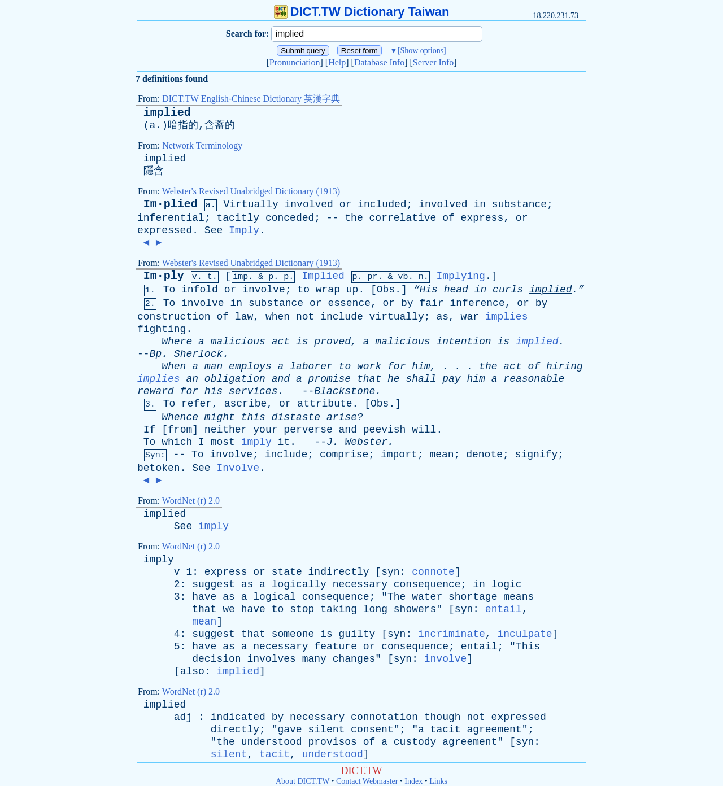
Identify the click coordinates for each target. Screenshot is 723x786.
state (287, 572)
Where (177, 341)
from (180, 429)
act (281, 341)
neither (225, 429)
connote (433, 572)
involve (263, 289)
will (424, 429)
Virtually (250, 204)
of (448, 218)
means (518, 596)
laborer (311, 366)
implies (506, 316)
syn (390, 572)
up (352, 289)
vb (403, 277)
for (396, 366)
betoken (158, 468)
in (479, 204)
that (369, 379)
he (393, 379)
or (345, 204)
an (192, 379)
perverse (308, 429)
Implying (460, 276)
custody (415, 742)
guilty (357, 634)
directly (235, 729)
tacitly (237, 218)
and (281, 379)
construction (174, 316)
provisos (332, 742)
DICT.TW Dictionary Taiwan (362, 12)
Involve (237, 468)
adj (183, 717)
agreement (494, 729)
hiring (564, 366)
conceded (289, 218)
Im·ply (163, 275)
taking (338, 609)
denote (484, 454)
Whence (180, 417)
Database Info (379, 62)
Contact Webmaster (367, 781)
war (470, 316)
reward (155, 391)
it (284, 442)
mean (441, 454)
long (375, 609)
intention (463, 341)
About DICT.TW (302, 781)
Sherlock (198, 354)
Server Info (433, 62)
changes (354, 659)
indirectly (338, 572)
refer (196, 403)
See (213, 230)
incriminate (451, 634)
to (303, 289)
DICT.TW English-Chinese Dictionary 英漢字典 (251, 98)
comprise (344, 454)
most (223, 442)
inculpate (524, 634)
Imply (244, 230)
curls (508, 289)
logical (274, 596)
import (399, 454)
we (229, 609)
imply (256, 442)
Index (413, 781)
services (253, 391)
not (305, 316)
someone (293, 634)
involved (309, 204)
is (302, 341)
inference (477, 303)
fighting (161, 329)
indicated (238, 717)
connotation (384, 717)
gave (289, 729)
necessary (360, 584)
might (219, 417)
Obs (386, 289)
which (177, 442)
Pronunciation (294, 62)
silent (326, 729)
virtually (396, 316)
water (427, 596)
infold (199, 289)
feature (335, 646)
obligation (234, 379)
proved (332, 341)
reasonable (533, 379)
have (204, 596)
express (482, 218)
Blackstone (344, 391)
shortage (472, 596)
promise (329, 379)
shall (421, 379)
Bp (156, 354)
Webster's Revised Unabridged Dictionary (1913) (251, 191)
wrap (328, 289)
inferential (170, 218)
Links (438, 781)
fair (431, 303)
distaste (296, 417)
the (354, 218)
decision (216, 659)
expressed (164, 230)
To (169, 289)
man (213, 366)
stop (302, 609)
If (149, 429)
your (265, 429)
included (382, 204)
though (442, 717)
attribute (324, 403)
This (528, 646)
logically (299, 584)
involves (271, 659)
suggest (213, 584)
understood (271, 742)
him (421, 366)
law (244, 316)
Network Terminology (202, 145)
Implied (323, 276)
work (369, 366)
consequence (427, 584)
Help (337, 62)
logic (506, 584)
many (314, 659)
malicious (238, 341)
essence (349, 303)
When (174, 366)
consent (372, 729)
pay (451, 379)
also (192, 671)
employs (250, 366)
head (456, 289)
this (253, 417)
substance (519, 204)
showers (415, 609)
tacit (445, 729)
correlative (403, 218)
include (341, 316)
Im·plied (170, 204)
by (407, 303)
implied (167, 112)
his (213, 391)
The (396, 596)
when (277, 316)
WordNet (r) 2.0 (191, 500)
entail (503, 609)
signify (536, 454)
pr (373, 277)
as (442, 316)
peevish (384, 429)
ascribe (245, 403)
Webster (366, 442)
